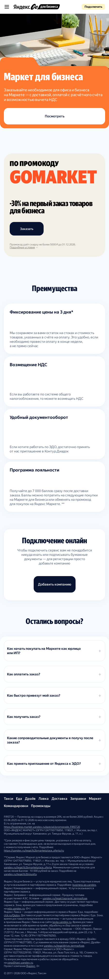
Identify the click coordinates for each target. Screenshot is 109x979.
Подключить (93, 6)
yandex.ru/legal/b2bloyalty (20, 874)
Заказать (26, 229)
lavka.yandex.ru (61, 922)
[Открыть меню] (7, 7)
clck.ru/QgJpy (12, 915)
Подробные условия (22, 247)
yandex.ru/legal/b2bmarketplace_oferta (28, 867)
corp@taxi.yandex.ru (20, 962)
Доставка (59, 798)
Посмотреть (54, 116)
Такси (8, 798)
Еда (19, 798)
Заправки (78, 798)
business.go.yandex (84, 884)
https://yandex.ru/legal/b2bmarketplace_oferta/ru (34, 850)
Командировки (16, 806)
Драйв (30, 798)
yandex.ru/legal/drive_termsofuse (64, 945)
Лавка (44, 798)
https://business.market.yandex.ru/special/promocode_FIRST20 (42, 827)
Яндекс (30, 966)
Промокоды (40, 806)
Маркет (95, 798)
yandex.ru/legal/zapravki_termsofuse (65, 898)
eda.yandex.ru (16, 908)
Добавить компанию (54, 584)
